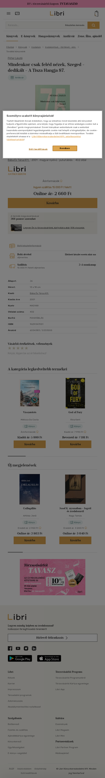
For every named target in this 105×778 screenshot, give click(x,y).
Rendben (65, 148)
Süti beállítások (38, 149)
